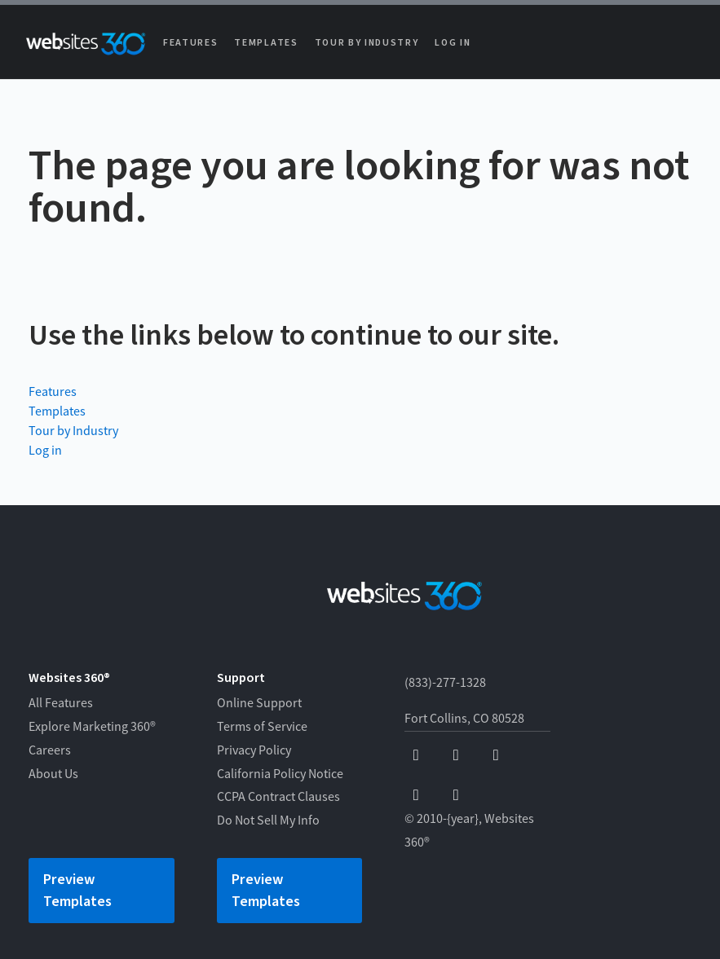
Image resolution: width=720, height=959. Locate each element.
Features (190, 43)
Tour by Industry (367, 43)
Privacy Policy (254, 750)
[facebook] (416, 756)
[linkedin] (456, 795)
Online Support (259, 703)
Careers (50, 750)
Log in (452, 43)
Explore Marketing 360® (92, 727)
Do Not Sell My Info (268, 820)
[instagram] (416, 795)
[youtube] (456, 756)
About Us (53, 774)
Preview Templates (77, 890)
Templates (266, 43)
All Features (61, 703)
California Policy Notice (280, 774)
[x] (496, 756)
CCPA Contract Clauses (278, 797)
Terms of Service (262, 727)
